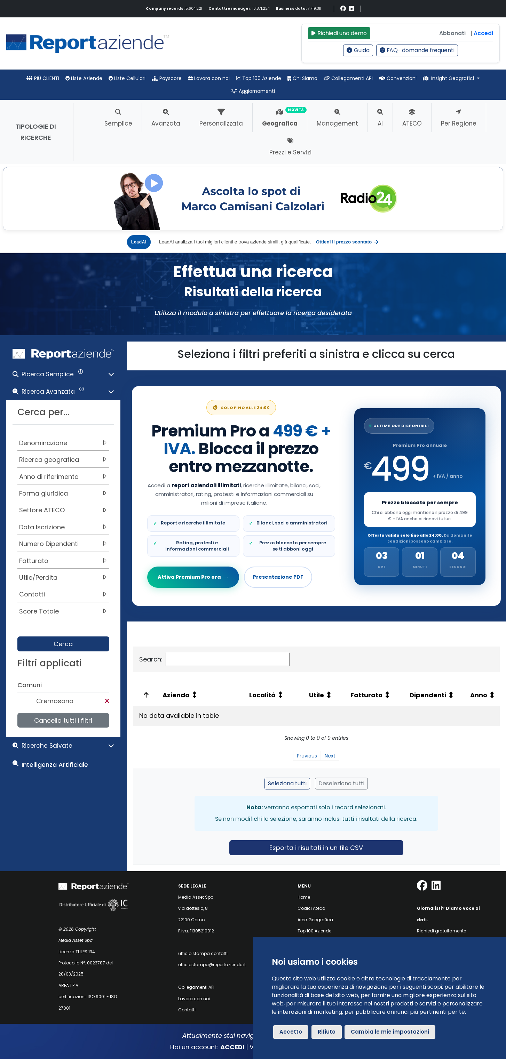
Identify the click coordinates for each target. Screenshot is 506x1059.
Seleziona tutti (287, 783)
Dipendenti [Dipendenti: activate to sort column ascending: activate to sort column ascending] (428, 695)
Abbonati (452, 33)
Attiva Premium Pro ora (194, 577)
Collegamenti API (348, 78)
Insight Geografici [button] (449, 78)
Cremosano (54, 701)
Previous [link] (307, 755)
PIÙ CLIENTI (42, 78)
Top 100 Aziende (258, 78)
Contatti (187, 1010)
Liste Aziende (83, 78)
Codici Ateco (311, 908)
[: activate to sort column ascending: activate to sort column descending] (145, 695)
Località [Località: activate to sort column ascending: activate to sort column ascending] (262, 695)
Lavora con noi (209, 78)
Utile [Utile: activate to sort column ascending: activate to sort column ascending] (316, 695)
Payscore (167, 78)
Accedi (483, 33)
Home (304, 897)
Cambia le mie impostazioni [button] (390, 1031)
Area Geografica (315, 920)
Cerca (63, 644)
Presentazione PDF (278, 576)
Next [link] (330, 755)
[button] (63, 376)
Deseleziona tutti (341, 783)
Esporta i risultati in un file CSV (316, 847)
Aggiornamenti (253, 91)
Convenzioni (398, 78)
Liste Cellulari (127, 78)
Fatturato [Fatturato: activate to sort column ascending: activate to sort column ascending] (366, 695)
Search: (214, 659)
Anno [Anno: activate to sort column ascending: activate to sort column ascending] (478, 695)
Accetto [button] (290, 1031)
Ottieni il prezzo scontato (347, 242)
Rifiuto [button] (326, 1031)
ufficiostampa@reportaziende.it (212, 965)
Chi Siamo (302, 78)
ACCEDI (232, 1047)
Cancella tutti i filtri (63, 720)
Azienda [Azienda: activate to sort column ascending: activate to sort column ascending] (176, 695)
